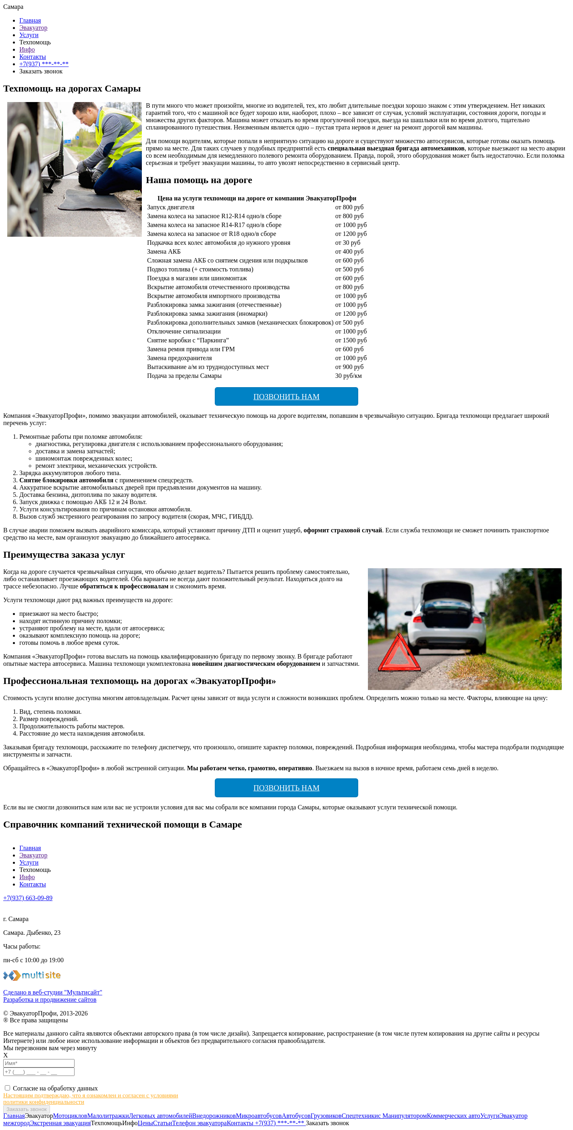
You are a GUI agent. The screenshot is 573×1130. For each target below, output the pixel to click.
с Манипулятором (402, 1115)
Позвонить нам (286, 396)
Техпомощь (35, 42)
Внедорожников (214, 1115)
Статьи (162, 1123)
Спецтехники (360, 1115)
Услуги (29, 34)
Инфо (27, 49)
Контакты (32, 56)
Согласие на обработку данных (55, 1088)
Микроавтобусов (259, 1115)
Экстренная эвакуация (60, 1123)
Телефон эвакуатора (199, 1123)
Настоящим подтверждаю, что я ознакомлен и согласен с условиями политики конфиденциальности (90, 1098)
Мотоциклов (70, 1115)
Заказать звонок (327, 1123)
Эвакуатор (33, 27)
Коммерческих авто (453, 1115)
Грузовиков (326, 1115)
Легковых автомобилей (160, 1115)
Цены (145, 1123)
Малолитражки (108, 1115)
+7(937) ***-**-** (44, 63)
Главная (30, 20)
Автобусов (296, 1115)
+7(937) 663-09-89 (27, 897)
